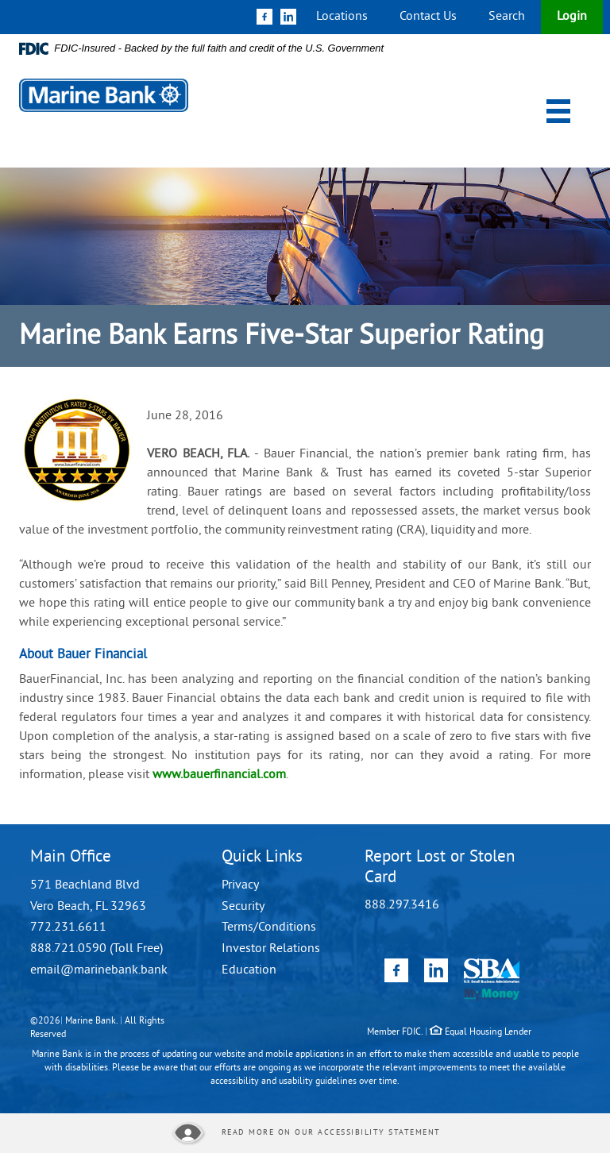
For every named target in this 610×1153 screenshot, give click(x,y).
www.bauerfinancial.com (219, 775)
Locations (342, 17)
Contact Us (428, 17)
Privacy (240, 885)
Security (243, 907)
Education (249, 970)
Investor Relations (271, 949)
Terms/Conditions (269, 927)
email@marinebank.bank (99, 970)
